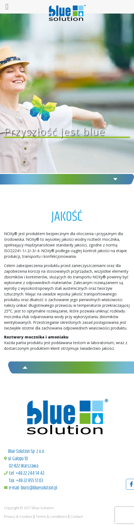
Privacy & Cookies (18, 516)
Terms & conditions (51, 516)
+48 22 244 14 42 (30, 473)
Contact (77, 516)
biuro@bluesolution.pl (39, 488)
